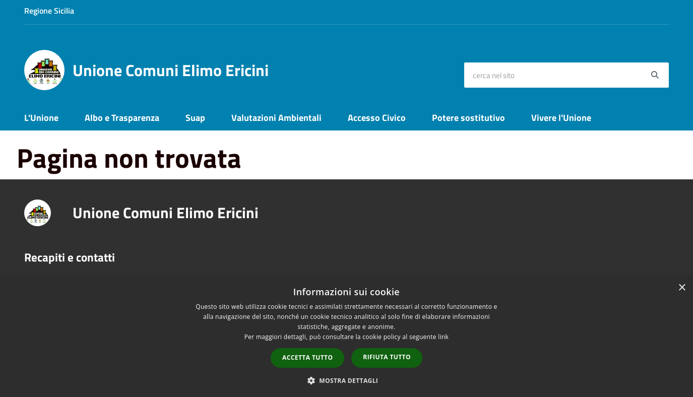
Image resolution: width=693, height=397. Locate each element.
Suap (195, 117)
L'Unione (41, 117)
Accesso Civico (377, 117)
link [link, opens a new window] (443, 337)
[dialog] (346, 337)
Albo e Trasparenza (122, 117)
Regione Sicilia (49, 11)
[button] (347, 380)
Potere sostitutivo (468, 117)
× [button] (681, 288)
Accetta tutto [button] (307, 357)
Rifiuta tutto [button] (387, 357)
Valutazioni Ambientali (276, 117)
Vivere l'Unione (561, 117)
